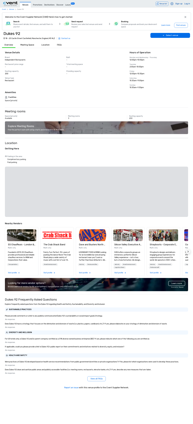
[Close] (185, 17)
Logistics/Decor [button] (119, 267)
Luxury (68, 5)
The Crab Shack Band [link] (54, 244)
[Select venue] (170, 35)
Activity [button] (81, 264)
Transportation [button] (12, 264)
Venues (25, 5)
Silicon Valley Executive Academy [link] (128, 244)
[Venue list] (162, 4)
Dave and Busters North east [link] (92, 244)
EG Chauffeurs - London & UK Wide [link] (21, 244)
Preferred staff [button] (154, 267)
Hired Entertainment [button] (50, 264)
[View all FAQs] (96, 378)
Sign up (178, 3)
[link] (21, 235)
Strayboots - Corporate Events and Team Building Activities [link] (163, 244)
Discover (59, 5)
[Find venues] (181, 25)
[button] (13, 264)
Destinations (49, 5)
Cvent (4, 9)
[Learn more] (165, 25)
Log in (187, 3)
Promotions (37, 5)
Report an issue (71, 387)
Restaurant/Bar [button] (92, 264)
